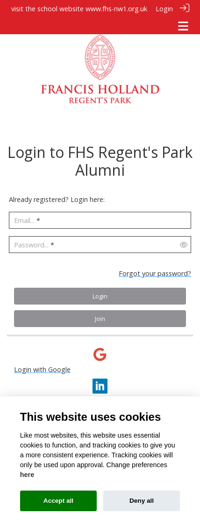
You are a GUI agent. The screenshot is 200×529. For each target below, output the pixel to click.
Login (164, 8)
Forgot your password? (155, 272)
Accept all (58, 500)
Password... (31, 243)
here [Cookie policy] (27, 474)
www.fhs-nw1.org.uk (116, 8)
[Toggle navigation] (183, 26)
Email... (24, 219)
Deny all (141, 500)
